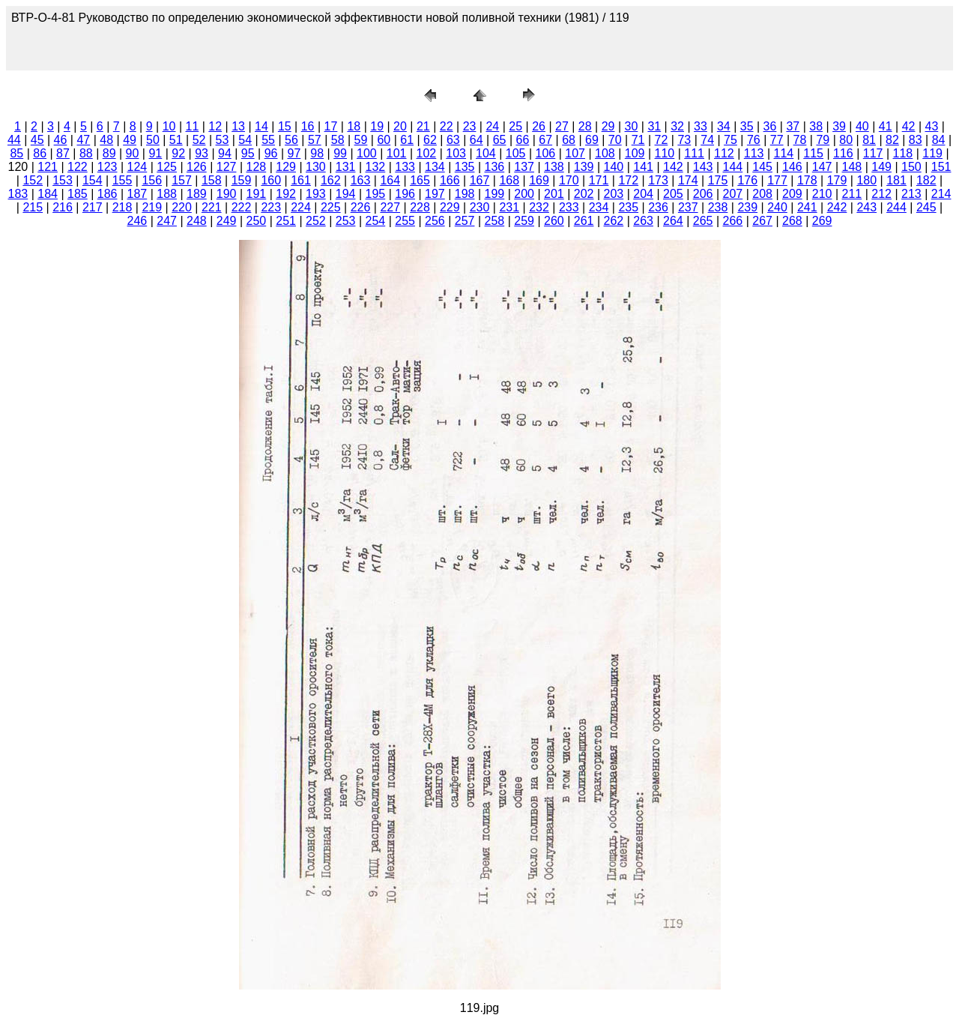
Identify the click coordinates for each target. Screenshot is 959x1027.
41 (885, 126)
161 (301, 180)
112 (724, 153)
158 (212, 180)
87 (63, 153)
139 (584, 166)
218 (122, 207)
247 (167, 220)
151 (941, 166)
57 (314, 139)
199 (495, 193)
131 (346, 166)
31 (654, 126)
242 (837, 207)
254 (376, 220)
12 (215, 126)
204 (643, 193)
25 (515, 126)
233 (569, 207)
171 (599, 180)
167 (480, 180)
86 (39, 153)
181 (896, 180)
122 (77, 166)
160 (271, 180)
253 (346, 220)
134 (435, 166)
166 (450, 180)
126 (197, 166)
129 (286, 166)
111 (694, 153)
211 (852, 193)
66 (522, 139)
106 (546, 153)
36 (770, 126)
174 (688, 180)
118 (903, 153)
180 (866, 180)
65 (499, 139)
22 (446, 126)
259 (524, 220)
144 (733, 166)
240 (777, 207)
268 (792, 220)
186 (107, 193)
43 (932, 126)
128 (256, 166)
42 (909, 126)
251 (286, 220)
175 (718, 180)
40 (862, 126)
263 (643, 220)
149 (881, 166)
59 (361, 139)
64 (476, 139)
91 (155, 153)
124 (137, 166)
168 (509, 180)
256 (435, 220)
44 (14, 139)
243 (866, 207)
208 (762, 193)
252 (316, 220)
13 (238, 126)
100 (367, 153)
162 (331, 180)
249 (227, 220)
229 (450, 207)
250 (256, 220)
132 (376, 166)
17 (331, 126)
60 (383, 139)
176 (747, 180)
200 (524, 193)
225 (331, 207)
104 (486, 153)
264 (673, 220)
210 (822, 193)
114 (784, 153)
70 (615, 139)
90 (132, 153)
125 (167, 166)
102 (427, 153)
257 (465, 220)
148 (852, 166)
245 (926, 207)
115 (813, 153)
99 (340, 153)
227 (390, 207)
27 (562, 126)
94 (225, 153)
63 (453, 139)
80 (846, 139)
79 (822, 139)
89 (109, 153)
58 (338, 139)
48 (106, 139)
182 (926, 180)
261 (584, 220)
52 (199, 139)
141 (643, 166)
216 (62, 207)
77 (777, 139)
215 (32, 207)
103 (456, 153)
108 (605, 153)
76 (753, 139)
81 (869, 139)
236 (658, 207)
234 (599, 207)
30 (631, 126)
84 (939, 139)
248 (197, 220)
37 (792, 126)
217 (92, 207)
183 (18, 193)
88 (86, 153)
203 (614, 193)
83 (915, 139)
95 (248, 153)
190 (227, 193)
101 (397, 153)
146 (792, 166)
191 (256, 193)
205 (673, 193)
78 (800, 139)
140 (614, 166)
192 (286, 193)
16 (308, 126)
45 (37, 139)
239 (747, 207)
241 (807, 207)
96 (271, 153)
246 (137, 220)
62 (430, 139)
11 (192, 126)
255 (405, 220)
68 (568, 139)
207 (733, 193)
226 (361, 207)
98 (317, 153)
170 (569, 180)
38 (816, 126)
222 (242, 207)
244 (896, 207)
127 (227, 166)
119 (932, 153)
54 (245, 139)
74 (707, 139)
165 (420, 180)
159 (242, 180)
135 (465, 166)
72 (661, 139)
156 (152, 180)
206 (703, 193)
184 (47, 193)
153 (62, 180)
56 (291, 139)
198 (465, 193)
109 (635, 153)
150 (911, 166)
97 (294, 153)
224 (301, 207)
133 (405, 166)
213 (911, 193)
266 (733, 220)
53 (222, 139)
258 (495, 220)
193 (316, 193)
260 (554, 220)
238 (718, 207)
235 (628, 207)
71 (638, 139)
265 (703, 220)
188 (167, 193)
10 (169, 126)
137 (524, 166)
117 (873, 153)
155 (122, 180)
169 (539, 180)
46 (60, 139)
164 (390, 180)
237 (688, 207)
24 (492, 126)
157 (182, 180)
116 (843, 153)
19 (377, 126)
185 (77, 193)
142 (673, 166)
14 (261, 126)
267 (762, 220)
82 (892, 139)
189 (197, 193)
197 (435, 193)
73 (684, 139)
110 (665, 153)
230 (480, 207)
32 (677, 126)
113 (754, 153)
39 (839, 126)
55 (268, 139)
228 (420, 207)
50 (153, 139)
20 (400, 126)
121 (47, 166)
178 (807, 180)
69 (592, 139)
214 (941, 193)
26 (538, 126)
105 (516, 153)
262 (614, 220)
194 (346, 193)
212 (881, 193)
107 (575, 153)
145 (762, 166)
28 (585, 126)
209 (792, 193)
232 (539, 207)
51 (176, 139)
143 (703, 166)
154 (92, 180)
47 (83, 139)
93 (201, 153)
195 (376, 193)
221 (212, 207)
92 (178, 153)
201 (554, 193)
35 (747, 126)
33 (700, 126)
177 (777, 180)
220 (182, 207)
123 (107, 166)
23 (470, 126)
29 (608, 126)
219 (152, 207)
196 (405, 193)
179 (837, 180)
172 (628, 180)
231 (509, 207)
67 (545, 139)
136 (495, 166)
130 (316, 166)
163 (361, 180)
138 (554, 166)
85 (16, 153)
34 (723, 126)
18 (353, 126)
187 (137, 193)
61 (407, 139)
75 (730, 139)
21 (423, 126)
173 (658, 180)
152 (32, 180)
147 (822, 166)
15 (284, 126)
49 (129, 139)
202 (584, 193)
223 (271, 207)
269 (822, 220)
